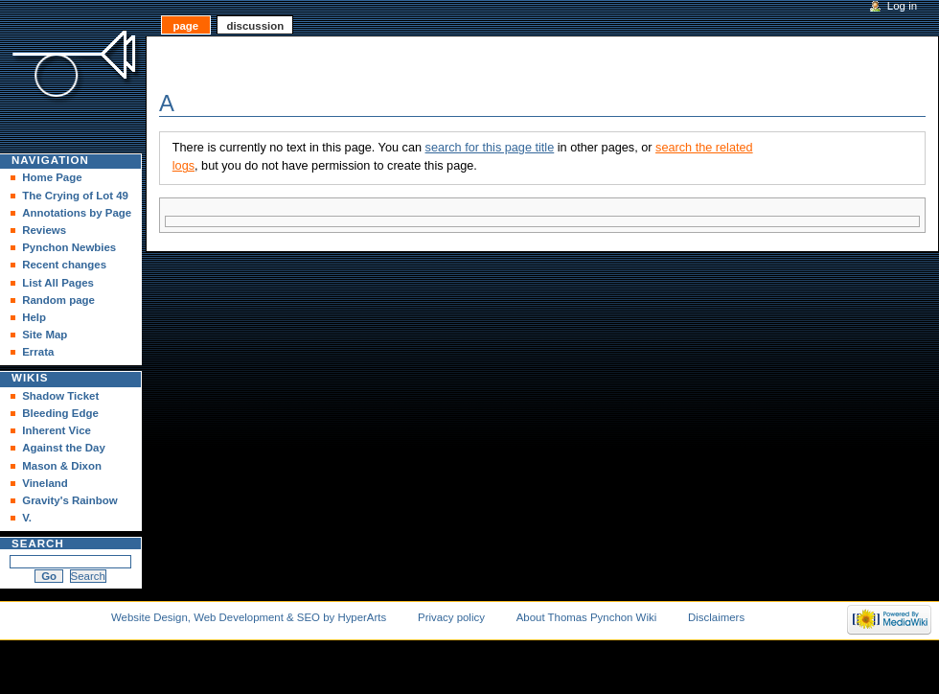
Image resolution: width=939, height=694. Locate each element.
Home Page (51, 177)
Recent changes (64, 264)
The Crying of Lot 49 (75, 195)
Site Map (44, 334)
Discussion (255, 26)
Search (37, 543)
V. (27, 517)
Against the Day (63, 447)
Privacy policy (451, 617)
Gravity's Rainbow (69, 500)
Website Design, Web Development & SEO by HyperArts (248, 617)
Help (34, 317)
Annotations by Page (76, 213)
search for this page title (490, 147)
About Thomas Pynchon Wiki (586, 617)
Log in (902, 6)
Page (185, 26)
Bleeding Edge (60, 413)
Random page (58, 300)
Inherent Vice (56, 430)
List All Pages (58, 283)
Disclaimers (716, 617)
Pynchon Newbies (69, 247)
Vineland (45, 483)
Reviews (44, 230)
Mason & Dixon (62, 466)
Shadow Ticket (60, 396)
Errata (38, 352)
